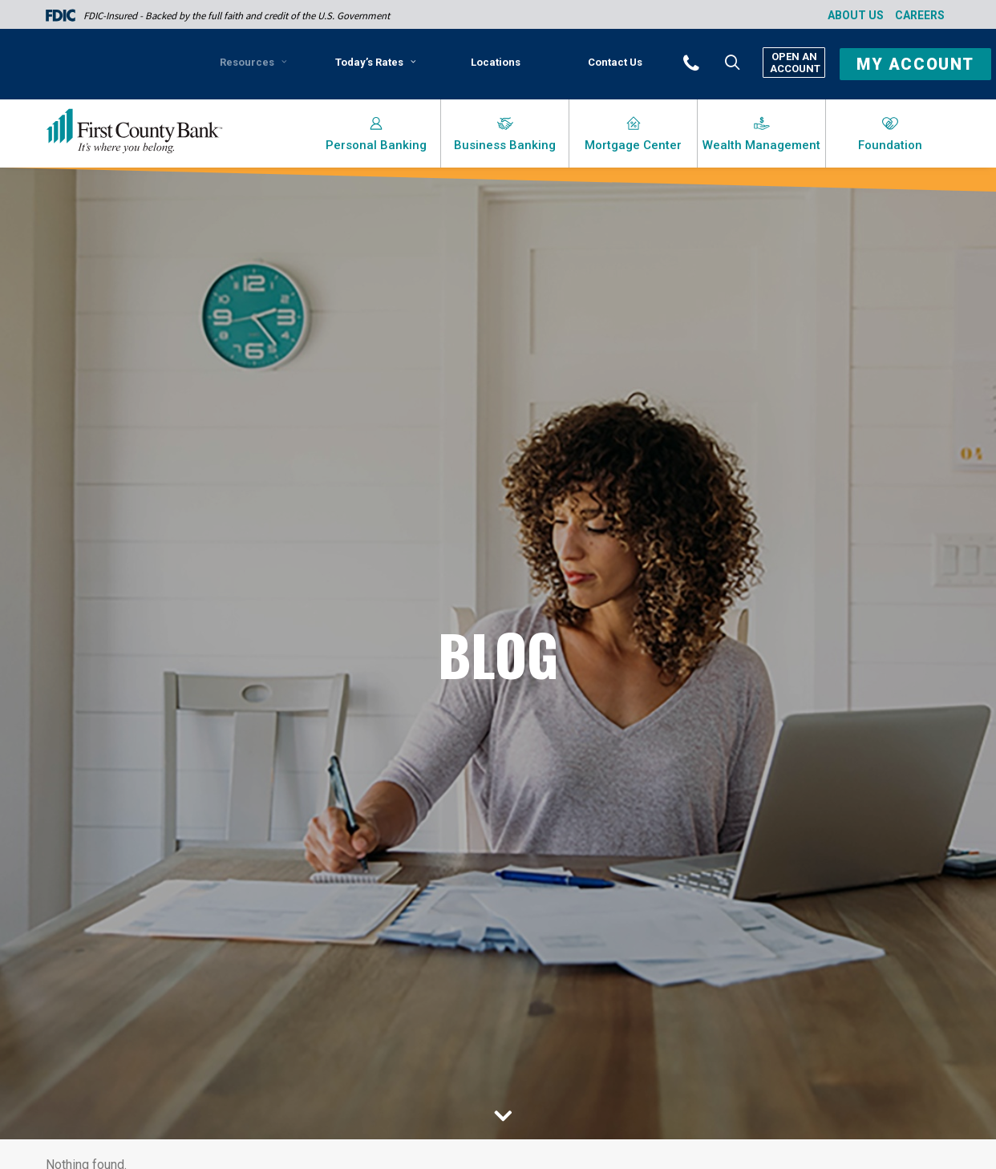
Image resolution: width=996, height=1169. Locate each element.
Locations (495, 62)
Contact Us (615, 62)
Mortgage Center (633, 145)
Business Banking (505, 145)
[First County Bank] (134, 131)
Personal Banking (376, 145)
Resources (253, 62)
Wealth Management (761, 145)
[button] (713, 61)
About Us (856, 15)
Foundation (890, 145)
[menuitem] (256, 68)
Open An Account (793, 63)
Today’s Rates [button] (375, 62)
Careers (920, 15)
